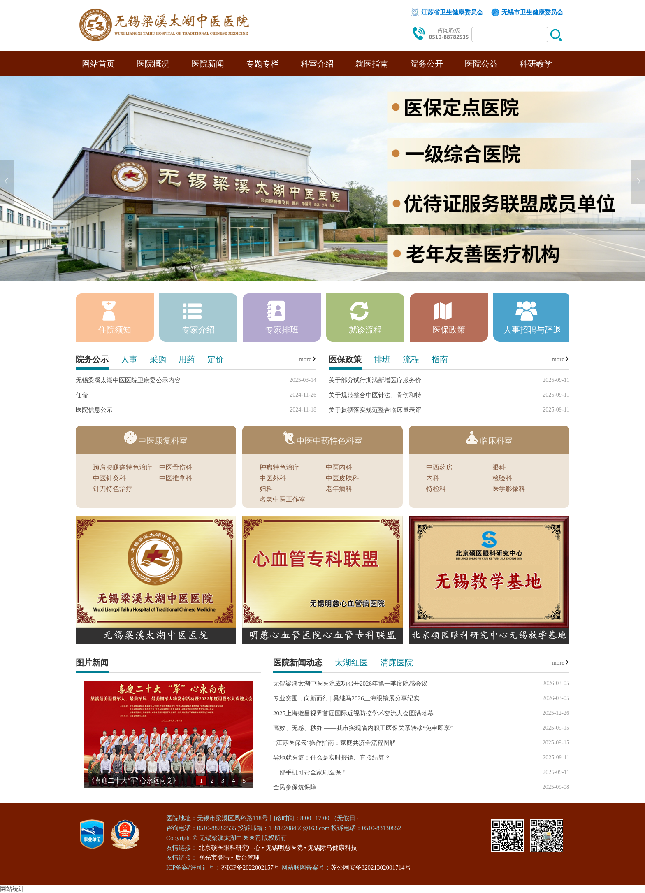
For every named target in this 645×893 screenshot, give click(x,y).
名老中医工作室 (283, 499)
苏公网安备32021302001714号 (371, 867)
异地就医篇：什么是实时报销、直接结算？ (331, 757)
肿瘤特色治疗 (279, 467)
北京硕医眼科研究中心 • (231, 847)
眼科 (499, 467)
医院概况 (153, 63)
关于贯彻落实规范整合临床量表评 (375, 410)
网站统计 (12, 889)
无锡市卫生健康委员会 (532, 12)
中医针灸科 (109, 478)
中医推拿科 (175, 478)
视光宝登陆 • (216, 857)
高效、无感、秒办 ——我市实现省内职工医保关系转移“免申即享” (363, 728)
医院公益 (481, 63)
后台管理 (247, 857)
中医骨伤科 (175, 467)
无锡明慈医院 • (286, 847)
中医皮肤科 (342, 478)
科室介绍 (317, 63)
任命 (82, 395)
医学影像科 (508, 489)
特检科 (436, 489)
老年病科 (339, 489)
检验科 (502, 478)
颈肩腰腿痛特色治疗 (122, 467)
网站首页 (98, 63)
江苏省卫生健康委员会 (452, 12)
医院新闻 (207, 63)
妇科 (266, 489)
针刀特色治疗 (112, 489)
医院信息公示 (94, 410)
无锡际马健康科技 (332, 847)
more (307, 359)
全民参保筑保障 (294, 787)
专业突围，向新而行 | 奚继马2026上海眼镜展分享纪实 (346, 698)
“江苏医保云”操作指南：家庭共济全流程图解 (334, 743)
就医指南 (371, 63)
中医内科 (339, 467)
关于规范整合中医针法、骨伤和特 (375, 395)
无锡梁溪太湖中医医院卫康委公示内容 (128, 380)
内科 (432, 478)
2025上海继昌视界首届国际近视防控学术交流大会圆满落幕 (353, 713)
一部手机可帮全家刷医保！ (310, 772)
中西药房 (439, 467)
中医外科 (273, 478)
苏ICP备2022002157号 (251, 867)
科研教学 (536, 63)
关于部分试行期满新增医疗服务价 (375, 380)
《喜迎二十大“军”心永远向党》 (133, 780)
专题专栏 (262, 63)
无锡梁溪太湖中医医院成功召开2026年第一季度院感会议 (350, 683)
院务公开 (426, 63)
